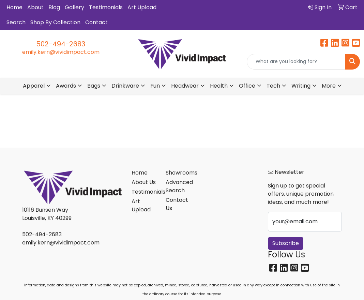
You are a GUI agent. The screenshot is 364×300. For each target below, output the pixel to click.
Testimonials (106, 7)
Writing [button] (300, 86)
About (35, 7)
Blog (54, 7)
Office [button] (247, 86)
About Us (144, 182)
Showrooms (179, 173)
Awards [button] (66, 86)
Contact (96, 22)
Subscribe (285, 243)
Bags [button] (93, 86)
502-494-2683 (60, 44)
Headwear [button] (185, 86)
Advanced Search (179, 186)
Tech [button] (273, 86)
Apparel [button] (34, 86)
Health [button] (219, 86)
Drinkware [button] (125, 86)
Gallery (74, 7)
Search (16, 22)
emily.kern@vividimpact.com (61, 52)
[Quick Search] (296, 62)
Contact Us (177, 204)
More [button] (329, 86)
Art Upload (141, 7)
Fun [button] (155, 86)
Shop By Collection (55, 22)
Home (14, 7)
